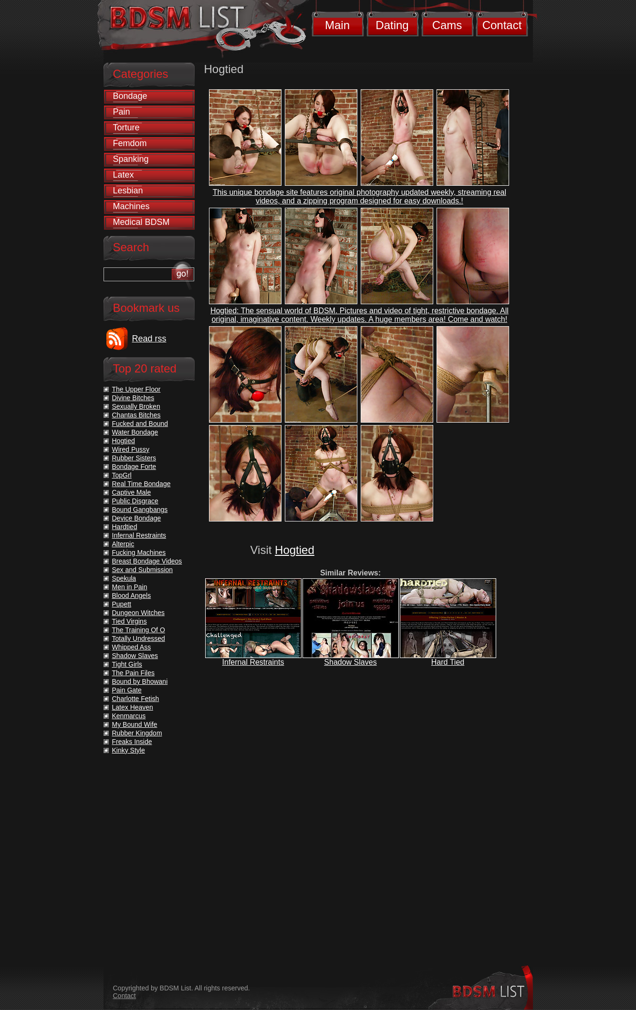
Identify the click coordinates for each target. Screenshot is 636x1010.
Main (337, 25)
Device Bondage (136, 518)
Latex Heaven (132, 707)
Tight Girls (127, 664)
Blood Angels (131, 595)
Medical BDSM (141, 222)
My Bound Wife (134, 724)
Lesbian (128, 190)
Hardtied (124, 527)
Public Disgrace (135, 501)
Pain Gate (127, 690)
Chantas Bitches (136, 415)
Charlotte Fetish (135, 698)
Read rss (149, 338)
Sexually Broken (136, 406)
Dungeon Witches (138, 613)
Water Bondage (135, 432)
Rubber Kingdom (137, 733)
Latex (123, 175)
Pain (121, 112)
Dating (391, 25)
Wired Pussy (131, 449)
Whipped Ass (131, 647)
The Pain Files (133, 673)
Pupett (121, 604)
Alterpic (123, 544)
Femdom (130, 143)
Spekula (124, 578)
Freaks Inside (132, 741)
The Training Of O (138, 630)
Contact (502, 25)
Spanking (131, 159)
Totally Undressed (138, 638)
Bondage (130, 96)
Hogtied (294, 549)
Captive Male (131, 492)
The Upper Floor (136, 389)
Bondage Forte (134, 466)
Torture (126, 127)
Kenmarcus (129, 716)
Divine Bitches (133, 398)
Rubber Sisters (134, 458)
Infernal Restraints (253, 662)
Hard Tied (447, 662)
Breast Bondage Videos (147, 561)
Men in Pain (129, 587)
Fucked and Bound (140, 423)
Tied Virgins (129, 621)
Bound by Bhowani (140, 681)
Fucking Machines (139, 552)
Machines (131, 206)
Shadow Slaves (350, 662)
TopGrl (122, 475)
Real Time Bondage (141, 484)
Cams (447, 25)
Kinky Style (128, 750)
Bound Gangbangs (140, 509)
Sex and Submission (142, 570)
